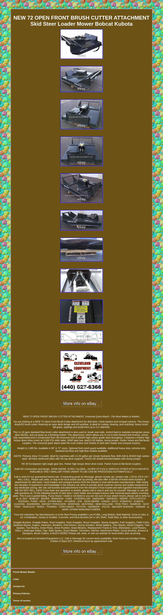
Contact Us (19, 586)
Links (16, 579)
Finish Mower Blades (24, 572)
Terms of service (21, 600)
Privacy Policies (21, 593)
